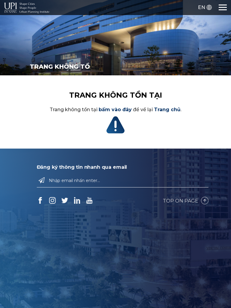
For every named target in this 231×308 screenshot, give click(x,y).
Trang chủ (167, 109)
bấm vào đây (115, 109)
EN (201, 7)
